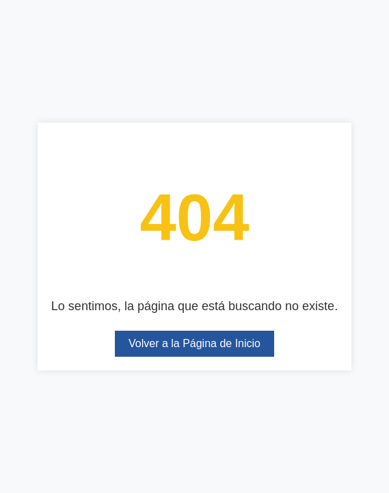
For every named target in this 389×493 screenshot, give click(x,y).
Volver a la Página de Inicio (194, 343)
